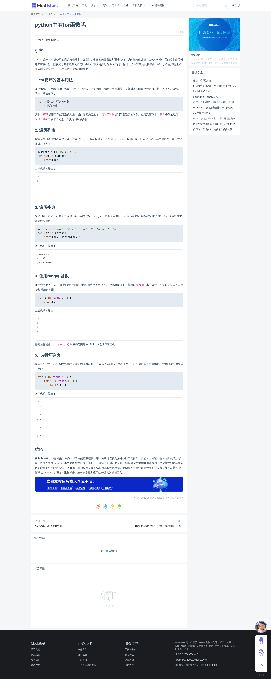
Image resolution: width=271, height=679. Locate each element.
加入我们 (35, 659)
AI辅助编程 (156, 5)
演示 (93, 5)
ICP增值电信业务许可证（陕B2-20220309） (197, 665)
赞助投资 (82, 654)
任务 (125, 5)
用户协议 (129, 665)
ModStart (195, 55)
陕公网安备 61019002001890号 (191, 659)
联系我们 (35, 654)
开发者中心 (130, 649)
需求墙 (115, 5)
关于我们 (35, 649)
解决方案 (35, 665)
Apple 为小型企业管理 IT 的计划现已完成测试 (215, 118)
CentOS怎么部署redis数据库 (49, 525)
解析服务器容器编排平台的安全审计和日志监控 (215, 86)
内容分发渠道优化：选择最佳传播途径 (212, 129)
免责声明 (129, 659)
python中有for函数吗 (70, 14)
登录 (236, 5)
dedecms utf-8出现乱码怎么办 (208, 96)
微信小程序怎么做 (202, 80)
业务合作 (82, 649)
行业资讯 (50, 14)
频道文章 (35, 14)
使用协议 (129, 654)
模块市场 (73, 5)
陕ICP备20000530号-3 (186, 654)
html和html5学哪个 (202, 91)
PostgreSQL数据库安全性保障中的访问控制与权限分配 (215, 107)
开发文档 (138, 5)
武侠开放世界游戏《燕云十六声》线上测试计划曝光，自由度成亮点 (215, 102)
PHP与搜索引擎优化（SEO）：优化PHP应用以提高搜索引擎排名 (215, 124)
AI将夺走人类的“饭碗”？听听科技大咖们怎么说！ (158, 525)
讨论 (105, 5)
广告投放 (82, 659)
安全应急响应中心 (87, 665)
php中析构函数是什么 (204, 113)
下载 (84, 5)
